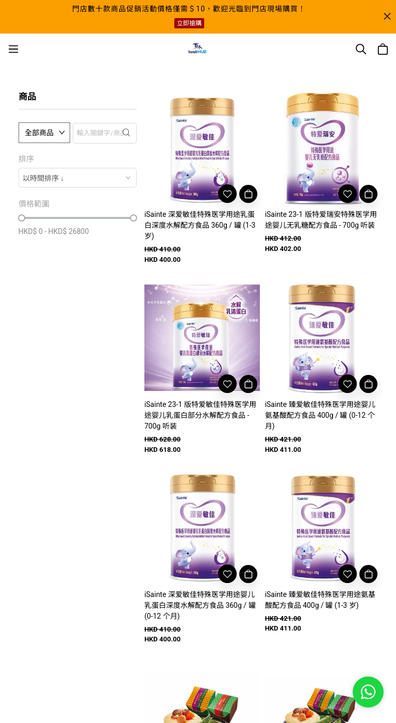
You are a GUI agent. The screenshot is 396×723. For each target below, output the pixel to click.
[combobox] (78, 177)
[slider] (21, 218)
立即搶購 (189, 23)
